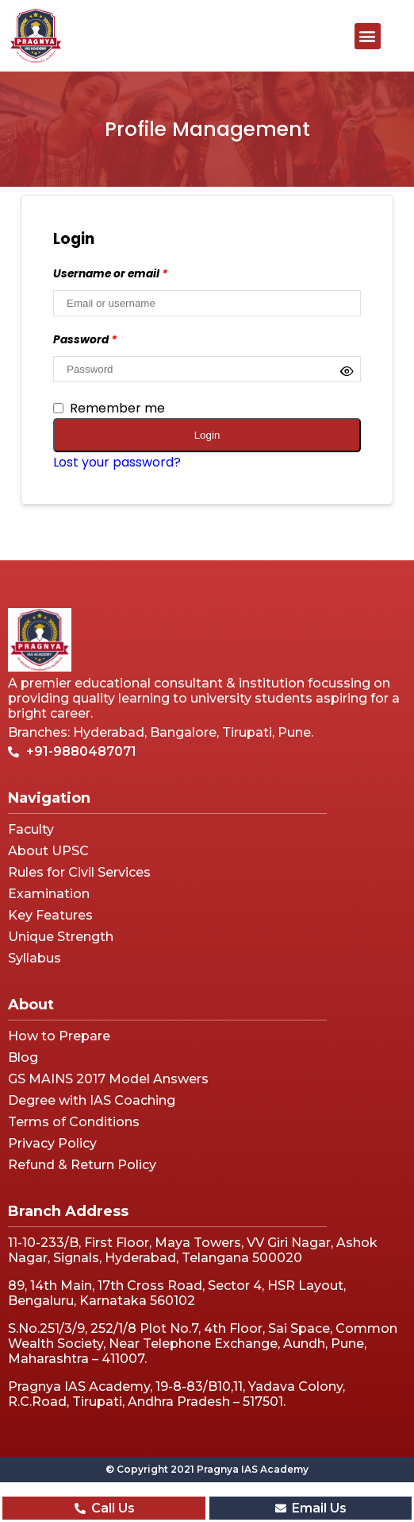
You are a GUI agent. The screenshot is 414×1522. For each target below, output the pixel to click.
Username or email (110, 273)
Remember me (109, 408)
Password (85, 339)
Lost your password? (117, 462)
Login (207, 435)
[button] (368, 36)
